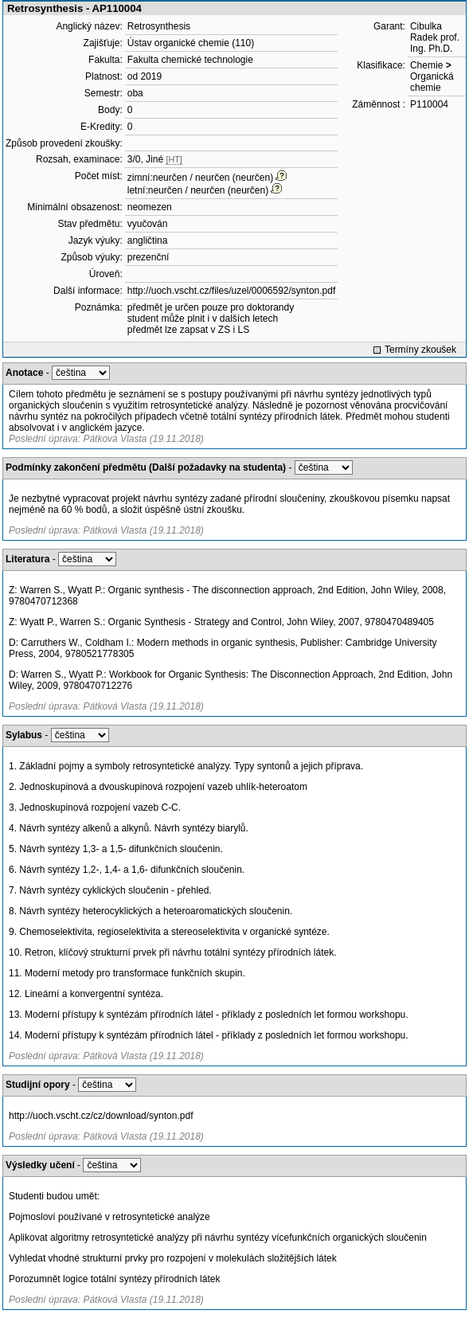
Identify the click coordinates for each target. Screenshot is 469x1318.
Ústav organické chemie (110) (190, 43)
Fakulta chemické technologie (190, 59)
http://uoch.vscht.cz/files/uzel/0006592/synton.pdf (231, 290)
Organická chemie (432, 82)
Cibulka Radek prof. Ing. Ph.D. (434, 37)
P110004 (429, 104)
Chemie (426, 65)
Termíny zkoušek (420, 349)
